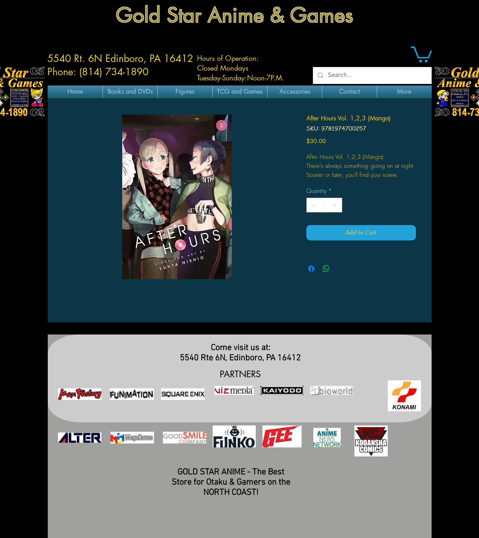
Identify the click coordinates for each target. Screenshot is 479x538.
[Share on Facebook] (311, 268)
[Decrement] (312, 205)
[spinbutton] (324, 205)
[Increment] (336, 205)
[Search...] (371, 75)
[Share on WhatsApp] (326, 268)
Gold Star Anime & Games (234, 15)
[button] (421, 53)
